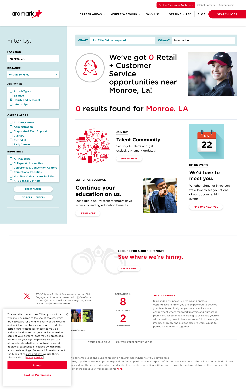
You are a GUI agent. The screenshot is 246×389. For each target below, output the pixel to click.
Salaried (17, 95)
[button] (221, 14)
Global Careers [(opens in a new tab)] (206, 5)
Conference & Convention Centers (33, 167)
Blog (202, 14)
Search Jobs (130, 268)
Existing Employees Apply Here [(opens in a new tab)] (176, 5)
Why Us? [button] (154, 14)
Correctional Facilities (26, 172)
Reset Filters (33, 189)
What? (83, 40)
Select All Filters (33, 197)
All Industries (20, 158)
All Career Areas (22, 122)
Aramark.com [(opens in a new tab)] (226, 5)
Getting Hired (180, 14)
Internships (19, 104)
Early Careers (20, 144)
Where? (164, 40)
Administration (21, 126)
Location (14, 52)
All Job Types (20, 91)
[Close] (67, 314)
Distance (14, 68)
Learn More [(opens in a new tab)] (88, 213)
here (119, 368)
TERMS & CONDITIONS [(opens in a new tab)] (98, 342)
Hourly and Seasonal (25, 100)
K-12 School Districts (25, 180)
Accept (37, 365)
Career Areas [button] (92, 14)
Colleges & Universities (26, 163)
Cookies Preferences (37, 374)
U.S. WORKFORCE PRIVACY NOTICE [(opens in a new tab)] (134, 342)
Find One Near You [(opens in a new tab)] (206, 206)
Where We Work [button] (125, 14)
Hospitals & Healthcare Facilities (32, 176)
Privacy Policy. (34, 357)
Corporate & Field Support (28, 131)
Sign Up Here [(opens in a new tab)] (129, 158)
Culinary (17, 135)
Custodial (18, 140)
